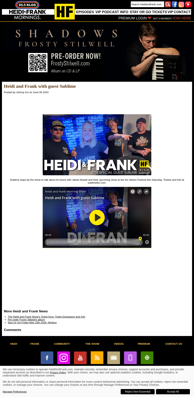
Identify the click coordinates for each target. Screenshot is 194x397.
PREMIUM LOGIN (132, 18)
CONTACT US (173, 343)
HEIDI (13, 343)
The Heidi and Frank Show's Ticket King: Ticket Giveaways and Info (46, 316)
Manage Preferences (15, 391)
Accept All (173, 391)
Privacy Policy (58, 372)
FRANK (34, 343)
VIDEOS (119, 343)
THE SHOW (92, 343)
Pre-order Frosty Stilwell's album (26, 319)
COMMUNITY (62, 343)
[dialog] (97, 381)
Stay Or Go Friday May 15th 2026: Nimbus (32, 322)
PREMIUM (144, 343)
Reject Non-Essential (137, 391)
